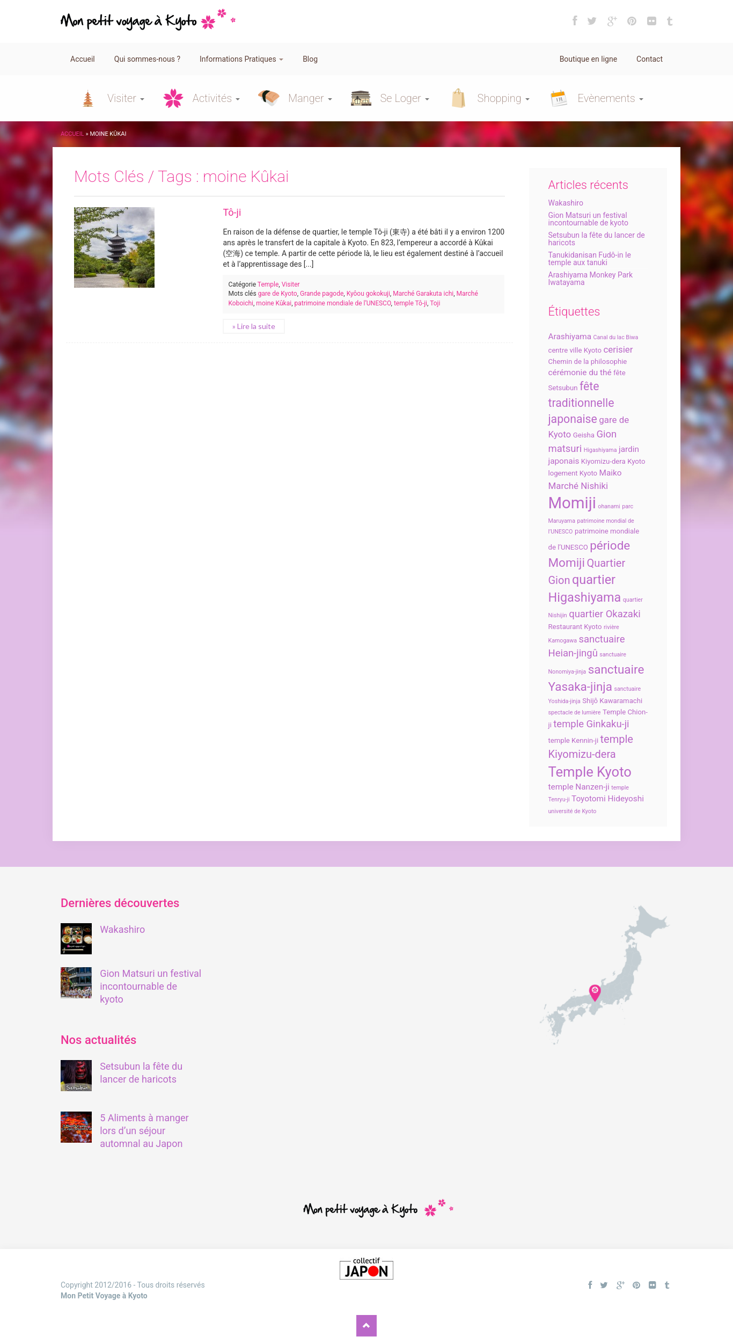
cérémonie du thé (580, 372)
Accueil (82, 59)
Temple (268, 284)
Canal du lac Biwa (616, 337)
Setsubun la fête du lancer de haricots (596, 239)
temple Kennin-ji (573, 740)
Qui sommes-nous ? (147, 59)
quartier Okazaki (605, 614)
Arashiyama (570, 336)
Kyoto (636, 461)
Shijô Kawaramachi (612, 701)
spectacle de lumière (574, 712)
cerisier (618, 349)
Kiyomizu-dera (603, 461)
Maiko (610, 473)
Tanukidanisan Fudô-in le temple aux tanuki (589, 259)
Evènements (610, 98)
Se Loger (404, 98)
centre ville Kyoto (575, 350)
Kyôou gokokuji (368, 293)
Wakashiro (565, 203)
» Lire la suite (253, 326)
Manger (310, 98)
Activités (216, 98)
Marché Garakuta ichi (423, 293)
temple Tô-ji (410, 303)
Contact (649, 59)
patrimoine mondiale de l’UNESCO (343, 303)
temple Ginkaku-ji (591, 724)
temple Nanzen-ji (579, 787)
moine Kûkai (273, 303)
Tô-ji (232, 212)
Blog (310, 59)
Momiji (572, 503)
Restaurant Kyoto (575, 627)
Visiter (125, 98)
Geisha (584, 435)
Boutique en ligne (588, 59)
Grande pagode (321, 293)
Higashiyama (600, 450)
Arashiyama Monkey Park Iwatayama (590, 279)
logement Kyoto (573, 473)
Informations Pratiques (241, 59)
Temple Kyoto (590, 772)
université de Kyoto (572, 811)
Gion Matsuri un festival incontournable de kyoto (588, 219)
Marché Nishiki (578, 485)
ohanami (609, 506)
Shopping (504, 98)
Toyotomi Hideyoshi (607, 798)
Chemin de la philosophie (587, 361)
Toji (435, 303)
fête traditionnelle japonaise (581, 402)
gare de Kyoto (277, 293)
